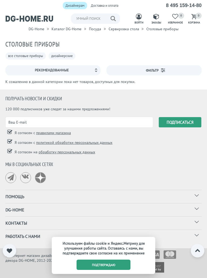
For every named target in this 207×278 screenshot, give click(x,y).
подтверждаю (103, 265)
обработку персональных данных (67, 152)
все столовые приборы (25, 56)
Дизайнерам (74, 5)
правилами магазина (53, 132)
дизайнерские (62, 56)
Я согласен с (42, 132)
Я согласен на (54, 152)
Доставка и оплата (104, 5)
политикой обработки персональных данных (74, 142)
